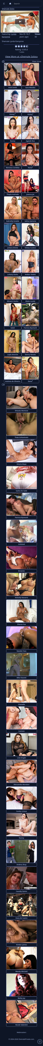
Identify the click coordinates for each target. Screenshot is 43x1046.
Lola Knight (21, 758)
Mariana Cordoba (12, 168)
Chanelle (21, 704)
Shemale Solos (8, 8)
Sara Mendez (30, 87)
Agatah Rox (30, 141)
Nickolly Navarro (21, 597)
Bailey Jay (21, 998)
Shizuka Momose (21, 411)
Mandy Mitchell (21, 971)
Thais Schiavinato (21, 437)
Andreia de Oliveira (12, 381)
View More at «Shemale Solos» (21, 56)
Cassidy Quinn (21, 891)
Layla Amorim (12, 354)
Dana (30, 381)
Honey (13, 114)
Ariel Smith (12, 87)
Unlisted (21, 544)
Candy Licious (21, 811)
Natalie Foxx (21, 651)
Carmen (21, 731)
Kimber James (21, 945)
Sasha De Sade (21, 491)
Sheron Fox (21, 624)
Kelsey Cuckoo (30, 248)
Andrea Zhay (21, 865)
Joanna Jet (30, 194)
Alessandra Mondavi (21, 784)
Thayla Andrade (13, 194)
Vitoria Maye (21, 464)
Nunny (12, 141)
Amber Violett (30, 274)
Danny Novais (30, 354)
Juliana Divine (12, 248)
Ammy (30, 114)
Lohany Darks (12, 274)
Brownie (21, 571)
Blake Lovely (30, 301)
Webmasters (21, 1032)
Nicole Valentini (21, 1025)
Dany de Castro (21, 918)
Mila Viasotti (21, 678)
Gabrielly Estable (12, 221)
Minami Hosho (12, 301)
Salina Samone (30, 221)
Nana (30, 167)
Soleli (13, 328)
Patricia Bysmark (30, 328)
